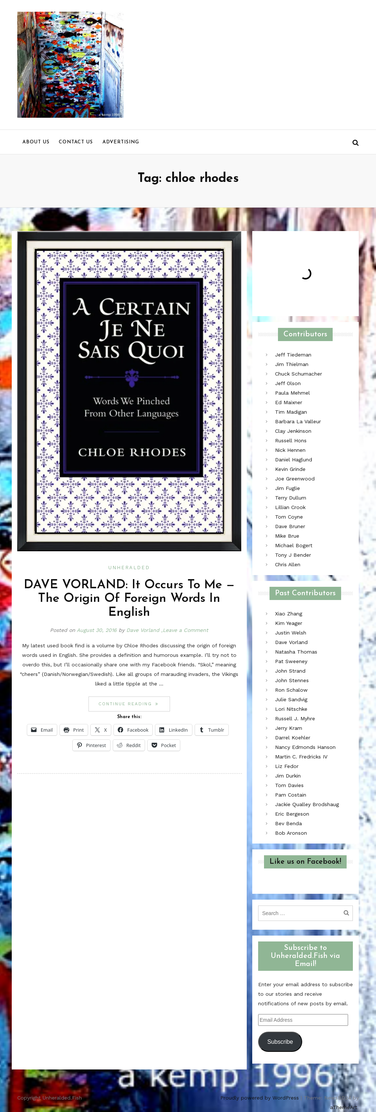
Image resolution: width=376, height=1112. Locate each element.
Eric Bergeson (292, 814)
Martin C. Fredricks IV (301, 757)
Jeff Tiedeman (293, 355)
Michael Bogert (293, 545)
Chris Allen (287, 564)
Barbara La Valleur (298, 421)
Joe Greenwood (295, 479)
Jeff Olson (288, 383)
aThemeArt (343, 1107)
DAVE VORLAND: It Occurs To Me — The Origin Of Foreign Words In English (129, 599)
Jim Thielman (291, 364)
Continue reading (134, 703)
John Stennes (292, 680)
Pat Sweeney (291, 661)
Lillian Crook (290, 507)
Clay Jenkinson (293, 431)
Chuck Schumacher (298, 374)
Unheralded (129, 567)
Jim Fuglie (287, 488)
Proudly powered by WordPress (259, 1098)
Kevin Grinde (290, 469)
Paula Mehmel (292, 393)
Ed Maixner (288, 402)
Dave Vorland (142, 630)
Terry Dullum (290, 498)
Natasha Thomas (296, 652)
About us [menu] (36, 142)
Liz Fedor (287, 766)
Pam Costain (290, 795)
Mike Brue (287, 536)
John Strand (290, 671)
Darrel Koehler (292, 737)
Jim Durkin (288, 776)
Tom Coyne (289, 517)
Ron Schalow (291, 690)
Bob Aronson (291, 833)
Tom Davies (289, 785)
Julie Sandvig (291, 699)
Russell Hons (291, 440)
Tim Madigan (291, 412)
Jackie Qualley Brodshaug (307, 804)
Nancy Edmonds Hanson (305, 747)
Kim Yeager (288, 623)
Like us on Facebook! (305, 862)
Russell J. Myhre (295, 718)
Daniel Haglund (293, 459)
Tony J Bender (293, 555)
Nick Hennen (290, 450)
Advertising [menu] (120, 142)
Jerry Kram (288, 728)
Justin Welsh (290, 633)
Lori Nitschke (291, 709)
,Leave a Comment (184, 630)
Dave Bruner (290, 526)
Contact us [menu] (76, 142)
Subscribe (280, 1042)
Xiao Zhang (288, 614)
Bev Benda (288, 823)
